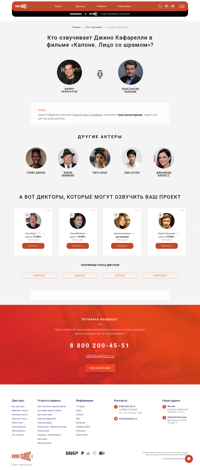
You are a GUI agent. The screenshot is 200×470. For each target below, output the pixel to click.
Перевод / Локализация (49, 435)
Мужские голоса (20, 410)
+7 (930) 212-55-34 (128, 410)
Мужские (39, 277)
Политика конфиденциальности (174, 459)
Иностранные (18, 431)
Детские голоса (19, 418)
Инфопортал (124, 6)
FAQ (78, 418)
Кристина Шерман (122, 236)
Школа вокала (44, 443)
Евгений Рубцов (77, 236)
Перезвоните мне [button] (100, 375)
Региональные (19, 426)
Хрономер (42, 439)
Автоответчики (45, 414)
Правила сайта (83, 426)
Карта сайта (82, 435)
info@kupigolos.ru (100, 362)
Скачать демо (33, 242)
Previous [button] (8, 234)
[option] (33, 234)
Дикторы (81, 6)
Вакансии (80, 422)
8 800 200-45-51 (100, 348)
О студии (80, 406)
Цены (79, 410)
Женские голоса (20, 414)
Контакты (81, 431)
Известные (160, 277)
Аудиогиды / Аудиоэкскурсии (52, 426)
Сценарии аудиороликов (49, 410)
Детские (120, 277)
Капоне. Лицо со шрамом (87, 114)
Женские (80, 277)
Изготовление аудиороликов (52, 406)
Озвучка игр (43, 431)
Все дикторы (18, 406)
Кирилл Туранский (166, 236)
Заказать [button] (33, 248)
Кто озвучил (18, 435)
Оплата (79, 414)
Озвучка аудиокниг (47, 418)
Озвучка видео (45, 422)
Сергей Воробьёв (33, 236)
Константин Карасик (130, 114)
